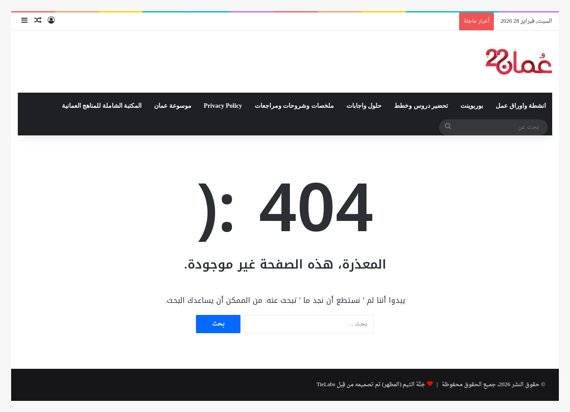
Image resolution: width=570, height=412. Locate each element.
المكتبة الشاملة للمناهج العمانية (102, 105)
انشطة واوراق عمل (521, 105)
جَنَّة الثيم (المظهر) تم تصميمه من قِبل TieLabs (371, 384)
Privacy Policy (223, 105)
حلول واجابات (364, 105)
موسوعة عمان (172, 105)
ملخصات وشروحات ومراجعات (294, 105)
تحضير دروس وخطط (421, 105)
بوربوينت (471, 105)
